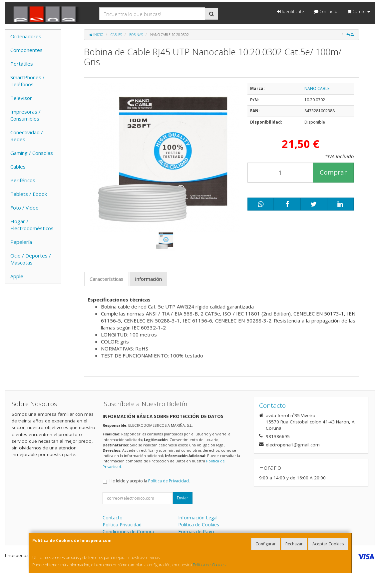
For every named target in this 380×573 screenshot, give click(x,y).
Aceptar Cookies (328, 544)
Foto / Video (24, 207)
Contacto (325, 11)
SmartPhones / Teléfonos (27, 81)
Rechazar (294, 544)
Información (148, 279)
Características (107, 279)
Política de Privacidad (168, 481)
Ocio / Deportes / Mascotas (30, 259)
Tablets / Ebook (28, 194)
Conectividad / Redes (26, 136)
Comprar (333, 172)
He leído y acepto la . (150, 481)
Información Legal (197, 517)
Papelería (21, 242)
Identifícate (290, 11)
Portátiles (21, 63)
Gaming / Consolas (31, 153)
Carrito (358, 11)
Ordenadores (25, 36)
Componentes (26, 50)
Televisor (21, 98)
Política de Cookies (209, 565)
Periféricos (22, 180)
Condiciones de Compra (128, 531)
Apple (16, 276)
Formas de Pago (196, 531)
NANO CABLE (316, 88)
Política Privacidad (122, 524)
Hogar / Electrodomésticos (32, 225)
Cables (18, 166)
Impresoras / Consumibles (25, 115)
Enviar (182, 498)
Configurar (265, 544)
